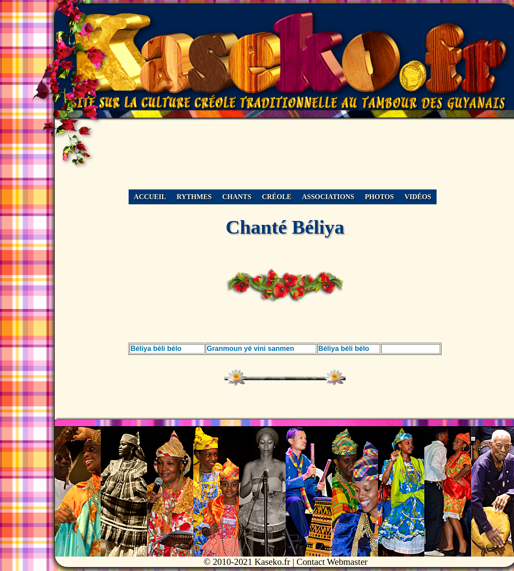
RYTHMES (194, 196)
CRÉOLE (277, 196)
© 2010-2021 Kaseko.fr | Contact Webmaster (285, 562)
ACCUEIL (150, 196)
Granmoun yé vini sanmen (250, 348)
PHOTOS (379, 196)
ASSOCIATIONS (328, 196)
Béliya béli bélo (155, 348)
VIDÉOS (417, 196)
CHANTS (237, 196)
